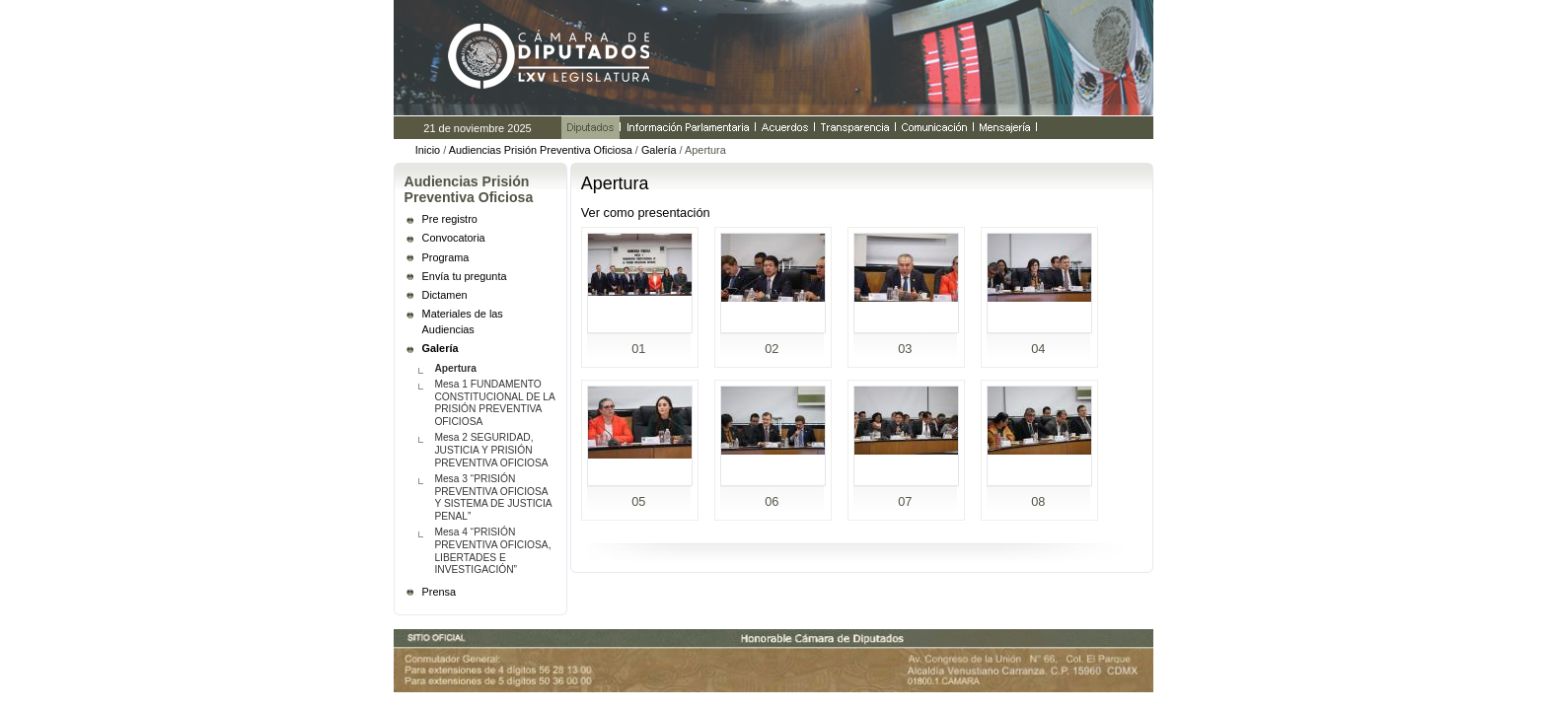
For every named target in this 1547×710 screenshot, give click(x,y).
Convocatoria (453, 238)
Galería (659, 150)
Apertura (455, 368)
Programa (446, 257)
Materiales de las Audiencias (462, 321)
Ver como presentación (645, 212)
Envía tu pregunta (464, 276)
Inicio (427, 150)
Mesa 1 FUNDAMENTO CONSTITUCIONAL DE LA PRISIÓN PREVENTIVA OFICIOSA (494, 403)
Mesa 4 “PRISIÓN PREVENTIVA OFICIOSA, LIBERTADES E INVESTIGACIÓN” (492, 551)
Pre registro (450, 219)
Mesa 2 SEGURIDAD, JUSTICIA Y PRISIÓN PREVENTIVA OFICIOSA (491, 450)
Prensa (439, 592)
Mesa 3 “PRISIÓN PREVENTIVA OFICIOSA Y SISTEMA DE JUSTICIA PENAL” (493, 497)
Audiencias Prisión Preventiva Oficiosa (540, 150)
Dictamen (445, 295)
